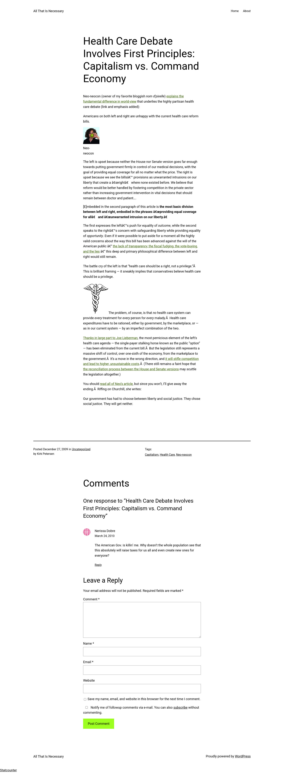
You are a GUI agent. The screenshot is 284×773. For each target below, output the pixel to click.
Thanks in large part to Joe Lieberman (110, 338)
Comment (91, 599)
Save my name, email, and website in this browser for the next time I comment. (143, 699)
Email (88, 662)
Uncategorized (81, 449)
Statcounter (8, 770)
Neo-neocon (184, 454)
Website (89, 680)
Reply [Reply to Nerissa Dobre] (98, 565)
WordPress (243, 756)
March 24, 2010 (105, 536)
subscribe (181, 707)
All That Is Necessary (48, 11)
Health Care (167, 454)
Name (88, 643)
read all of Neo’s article (116, 384)
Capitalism (152, 454)
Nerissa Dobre (105, 531)
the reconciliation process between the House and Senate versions (131, 369)
